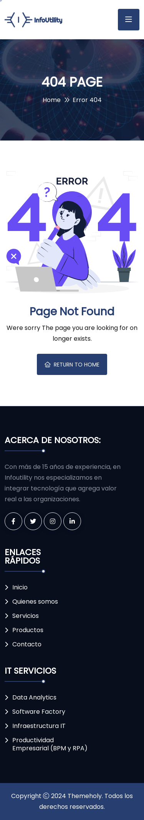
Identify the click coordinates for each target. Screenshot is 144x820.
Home (52, 99)
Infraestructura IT (39, 726)
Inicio (20, 587)
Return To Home (72, 364)
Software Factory (38, 712)
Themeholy (85, 796)
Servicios (25, 616)
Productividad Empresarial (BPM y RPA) (50, 744)
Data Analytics (34, 697)
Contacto (26, 644)
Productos (27, 630)
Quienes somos (35, 601)
